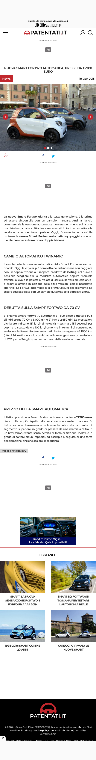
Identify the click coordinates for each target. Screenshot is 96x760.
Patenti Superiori (83, 741)
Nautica (28, 741)
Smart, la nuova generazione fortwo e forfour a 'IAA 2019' (22, 600)
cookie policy (41, 730)
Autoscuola (42, 741)
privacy (28, 730)
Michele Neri (85, 727)
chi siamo (67, 730)
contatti (55, 730)
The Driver (57, 741)
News (6, 78)
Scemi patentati (12, 741)
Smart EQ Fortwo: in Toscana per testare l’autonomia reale (73, 600)
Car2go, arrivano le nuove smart (73, 647)
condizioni (16, 730)
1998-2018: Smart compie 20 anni (22, 647)
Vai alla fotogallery (14, 451)
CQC (68, 741)
